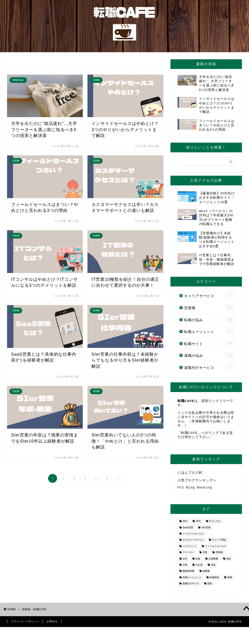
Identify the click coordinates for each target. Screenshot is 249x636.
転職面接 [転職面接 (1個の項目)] (214, 579)
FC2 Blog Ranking (195, 489)
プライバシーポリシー (25, 623)
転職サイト (208, 343)
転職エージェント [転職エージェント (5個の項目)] (192, 579)
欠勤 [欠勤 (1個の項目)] (185, 566)
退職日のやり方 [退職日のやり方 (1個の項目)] (191, 585)
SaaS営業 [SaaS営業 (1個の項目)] (188, 529)
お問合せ (52, 623)
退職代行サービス (208, 367)
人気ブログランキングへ (197, 481)
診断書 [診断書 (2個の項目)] (206, 573)
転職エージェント (208, 331)
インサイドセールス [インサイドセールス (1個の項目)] (193, 535)
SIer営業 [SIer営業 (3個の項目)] (206, 529)
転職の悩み (208, 319)
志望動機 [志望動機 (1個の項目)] (213, 560)
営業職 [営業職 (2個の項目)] (219, 554)
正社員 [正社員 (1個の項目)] (199, 566)
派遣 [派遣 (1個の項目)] (213, 566)
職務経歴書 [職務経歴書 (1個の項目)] (188, 573)
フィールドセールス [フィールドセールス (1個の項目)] (215, 548)
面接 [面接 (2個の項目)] (209, 585)
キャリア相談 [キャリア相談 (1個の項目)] (219, 542)
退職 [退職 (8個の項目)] (229, 579)
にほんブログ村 (190, 473)
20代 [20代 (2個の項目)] (185, 523)
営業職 (208, 307)
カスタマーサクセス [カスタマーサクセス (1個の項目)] (193, 542)
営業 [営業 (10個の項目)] (205, 554)
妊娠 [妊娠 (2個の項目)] (197, 560)
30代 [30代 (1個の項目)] (198, 523)
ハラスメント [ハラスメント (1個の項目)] (190, 548)
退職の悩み (208, 355)
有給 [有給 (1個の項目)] (228, 560)
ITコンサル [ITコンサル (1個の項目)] (215, 523)
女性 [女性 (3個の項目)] (185, 560)
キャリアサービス (208, 295)
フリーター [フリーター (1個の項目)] (188, 554)
